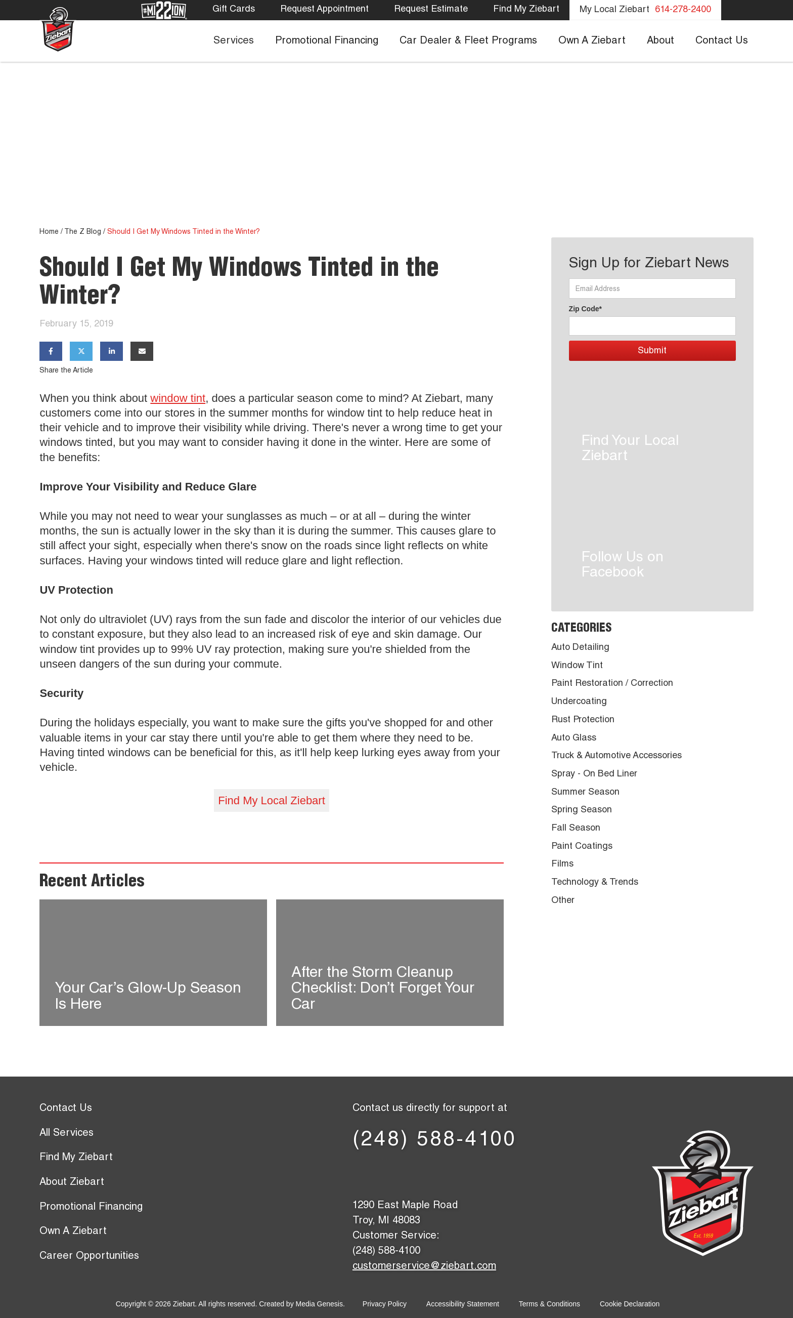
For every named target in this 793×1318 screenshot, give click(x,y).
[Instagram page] (500, 1173)
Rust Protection (582, 720)
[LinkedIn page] (434, 1173)
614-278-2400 (683, 10)
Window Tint (577, 666)
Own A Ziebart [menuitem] (592, 41)
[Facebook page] (369, 1173)
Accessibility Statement (462, 1304)
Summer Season (585, 792)
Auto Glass (573, 738)
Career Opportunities (89, 1257)
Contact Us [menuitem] (721, 41)
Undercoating (579, 702)
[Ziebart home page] (57, 29)
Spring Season (581, 810)
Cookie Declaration (629, 1304)
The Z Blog (82, 232)
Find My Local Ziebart (271, 800)
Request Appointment (324, 9)
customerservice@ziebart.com (424, 1267)
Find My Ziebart (526, 9)
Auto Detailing (580, 647)
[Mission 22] (164, 10)
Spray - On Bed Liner (594, 774)
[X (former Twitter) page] (401, 1173)
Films (562, 864)
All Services (66, 1134)
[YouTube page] (467, 1173)
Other (563, 900)
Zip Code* (585, 309)
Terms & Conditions (549, 1304)
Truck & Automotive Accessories (616, 756)
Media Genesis (319, 1304)
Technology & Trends (594, 882)
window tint (177, 398)
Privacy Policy (385, 1304)
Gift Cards (233, 9)
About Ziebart (71, 1183)
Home (49, 232)
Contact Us (65, 1109)
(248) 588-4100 (435, 1141)
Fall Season (575, 828)
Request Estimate (431, 9)
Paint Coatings (581, 846)
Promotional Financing (91, 1208)
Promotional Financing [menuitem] (326, 41)
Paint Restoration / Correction (612, 683)
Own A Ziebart (73, 1232)
